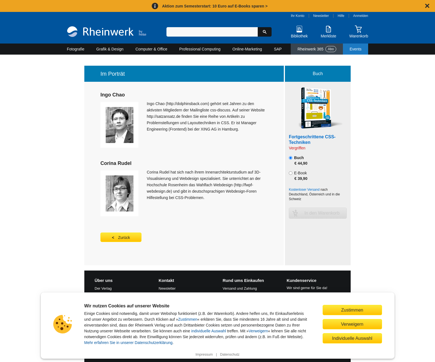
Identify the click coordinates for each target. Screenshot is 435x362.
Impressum (204, 354)
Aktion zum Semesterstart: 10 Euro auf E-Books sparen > (214, 6)
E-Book (298, 176)
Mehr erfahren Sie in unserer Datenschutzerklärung (128, 342)
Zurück (124, 237)
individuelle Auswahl (208, 331)
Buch (298, 160)
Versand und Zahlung (240, 288)
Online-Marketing (247, 49)
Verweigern (258, 331)
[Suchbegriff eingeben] (212, 32)
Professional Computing (200, 49)
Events (355, 49)
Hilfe (341, 16)
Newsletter (321, 16)
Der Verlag (103, 288)
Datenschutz (229, 354)
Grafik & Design (109, 49)
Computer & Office (151, 49)
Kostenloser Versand (304, 190)
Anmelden (360, 16)
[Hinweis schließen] (427, 6)
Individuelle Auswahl (352, 338)
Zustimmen (187, 319)
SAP (278, 49)
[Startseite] (106, 32)
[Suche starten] (265, 32)
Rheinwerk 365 (316, 49)
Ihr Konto (298, 16)
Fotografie (75, 49)
